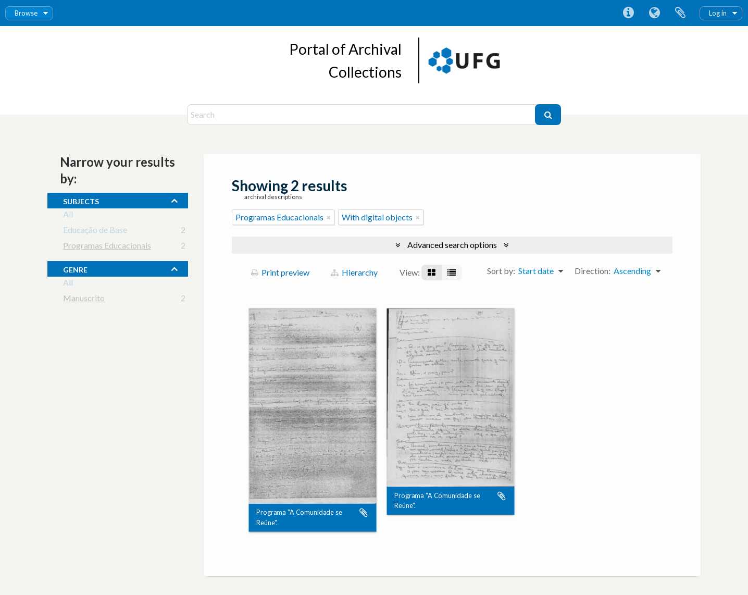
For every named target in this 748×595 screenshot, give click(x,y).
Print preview (280, 272)
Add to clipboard (363, 513)
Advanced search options (452, 245)
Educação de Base (95, 232)
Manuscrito (84, 300)
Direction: (592, 271)
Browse (26, 13)
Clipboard (680, 13)
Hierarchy (354, 272)
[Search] (362, 114)
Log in (718, 13)
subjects (81, 200)
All (68, 216)
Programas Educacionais (107, 247)
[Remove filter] (329, 217)
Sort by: (501, 271)
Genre (75, 268)
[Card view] (431, 272)
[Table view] (451, 272)
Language (654, 13)
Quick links (628, 13)
